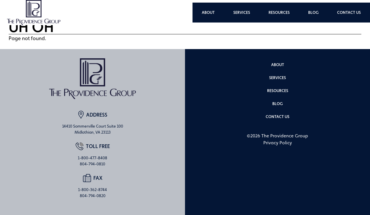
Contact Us (349, 12)
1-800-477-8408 (92, 158)
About (208, 12)
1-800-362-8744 (92, 189)
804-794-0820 (93, 195)
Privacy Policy (277, 142)
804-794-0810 (92, 164)
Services (241, 12)
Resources (279, 12)
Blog (313, 12)
